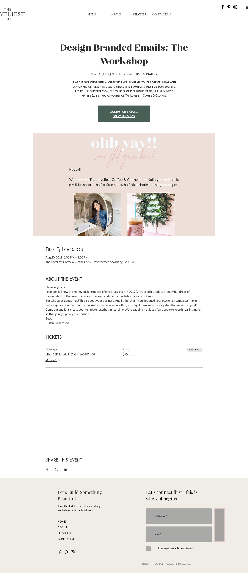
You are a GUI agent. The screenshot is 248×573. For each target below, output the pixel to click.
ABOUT (62, 527)
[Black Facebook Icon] (222, 6)
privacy (145, 563)
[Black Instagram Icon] (235, 6)
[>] (219, 525)
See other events (124, 116)
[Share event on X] (56, 469)
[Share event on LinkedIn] (65, 469)
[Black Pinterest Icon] (228, 6)
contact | (159, 563)
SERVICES (64, 533)
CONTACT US (67, 539)
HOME (62, 521)
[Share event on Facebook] (47, 469)
